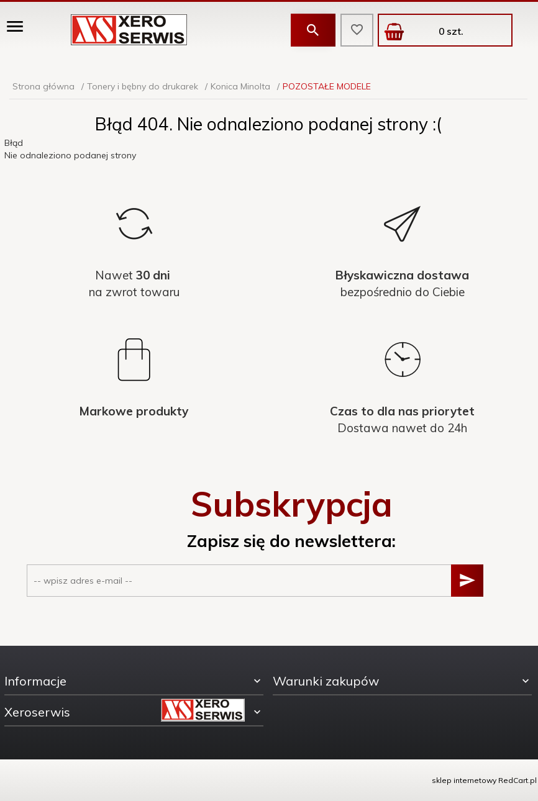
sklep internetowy (464, 780)
